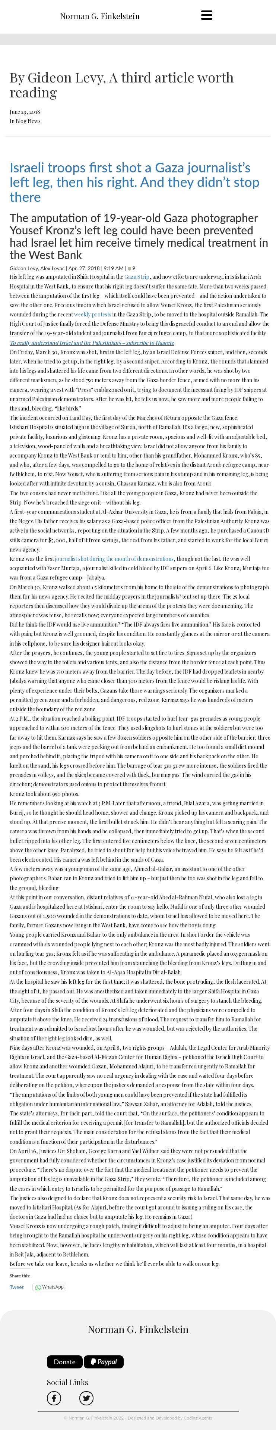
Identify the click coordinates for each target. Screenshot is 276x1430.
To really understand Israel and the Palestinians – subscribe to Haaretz (92, 342)
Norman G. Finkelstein (100, 15)
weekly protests (92, 314)
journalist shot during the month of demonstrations (114, 558)
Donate (65, 1362)
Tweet (17, 1287)
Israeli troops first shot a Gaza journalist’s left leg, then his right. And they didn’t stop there (135, 182)
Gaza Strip (136, 276)
